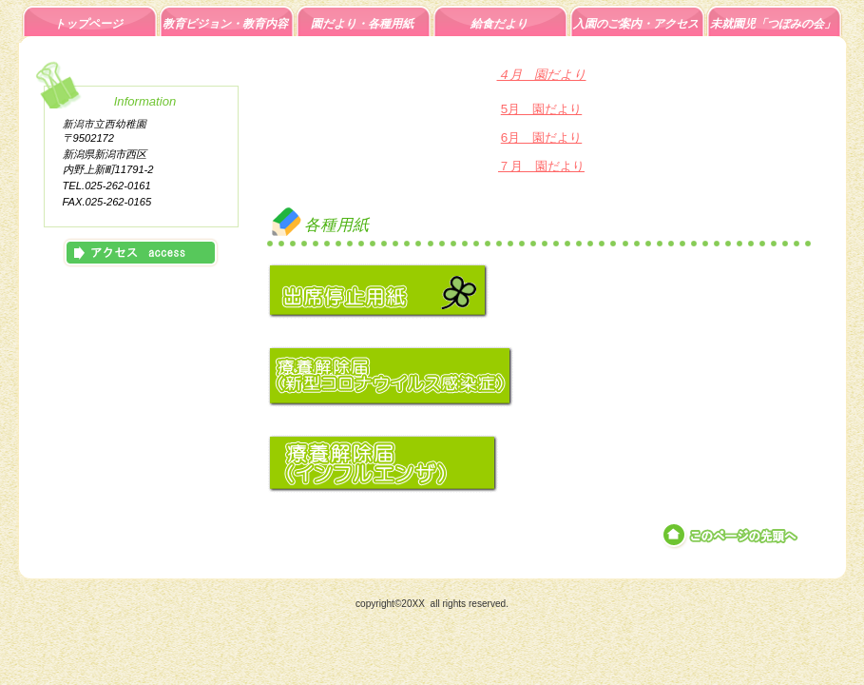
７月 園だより (541, 166)
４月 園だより (541, 75)
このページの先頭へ (731, 535)
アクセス (140, 252)
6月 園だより (541, 137)
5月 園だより (541, 109)
